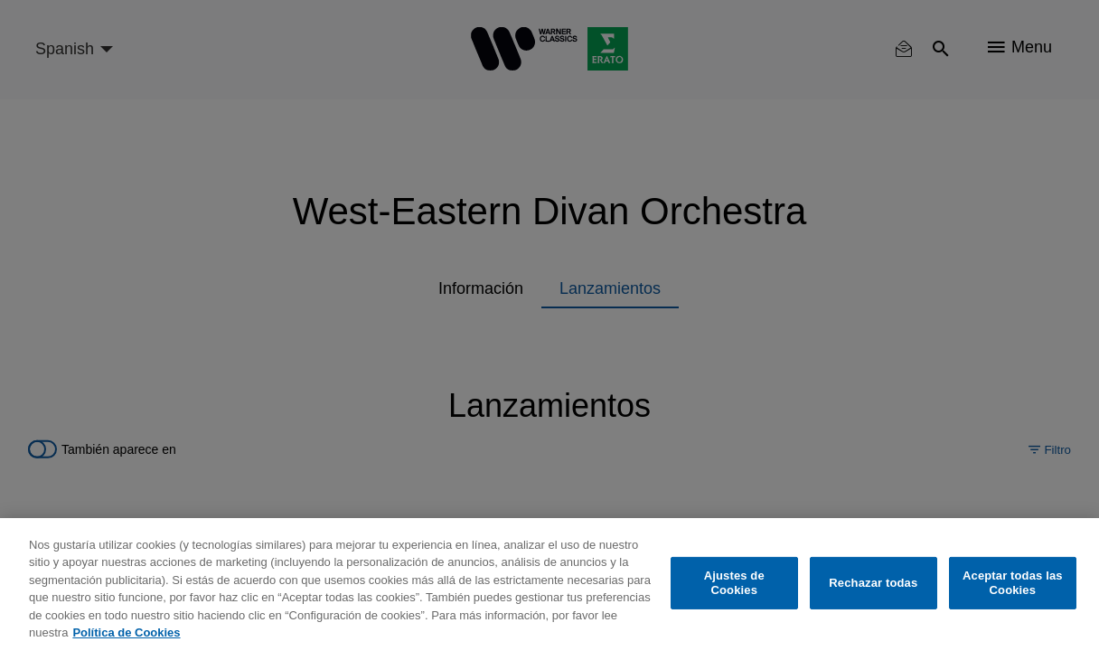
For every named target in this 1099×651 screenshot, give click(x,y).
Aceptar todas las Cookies (1013, 583)
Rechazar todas (873, 583)
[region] (549, 584)
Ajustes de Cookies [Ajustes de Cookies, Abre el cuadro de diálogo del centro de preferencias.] (734, 583)
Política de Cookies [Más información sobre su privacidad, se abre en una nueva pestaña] (126, 632)
